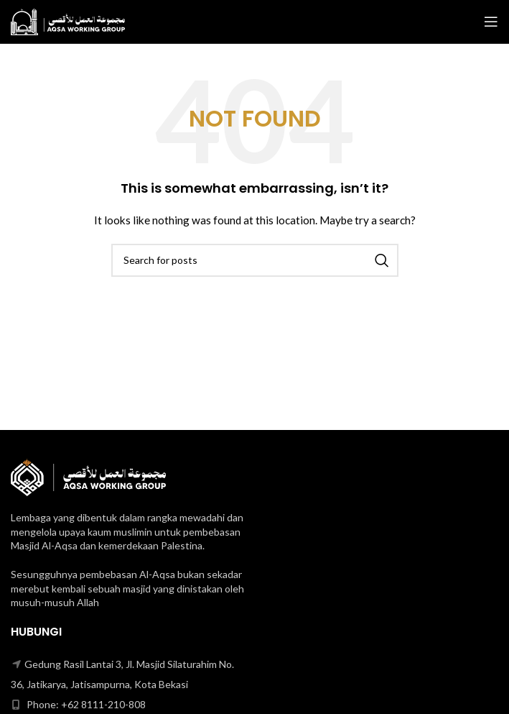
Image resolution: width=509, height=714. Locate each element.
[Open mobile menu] (491, 21)
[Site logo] (68, 20)
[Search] (254, 260)
